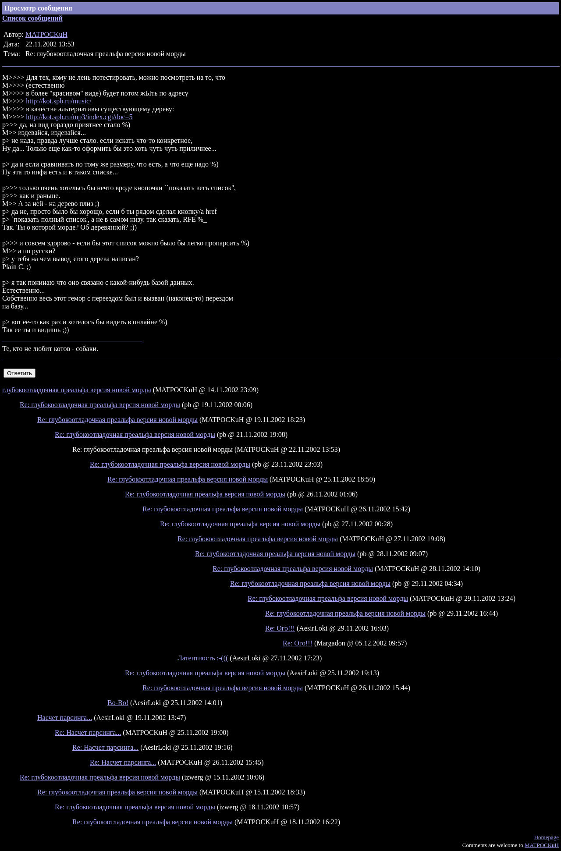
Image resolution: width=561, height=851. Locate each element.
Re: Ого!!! (280, 628)
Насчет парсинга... (64, 717)
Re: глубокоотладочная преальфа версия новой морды (100, 404)
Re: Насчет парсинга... (88, 732)
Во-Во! (117, 702)
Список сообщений (32, 18)
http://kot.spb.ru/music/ (58, 101)
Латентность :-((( (203, 658)
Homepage (546, 837)
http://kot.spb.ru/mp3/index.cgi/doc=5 (79, 117)
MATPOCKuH (46, 34)
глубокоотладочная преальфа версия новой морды (76, 390)
